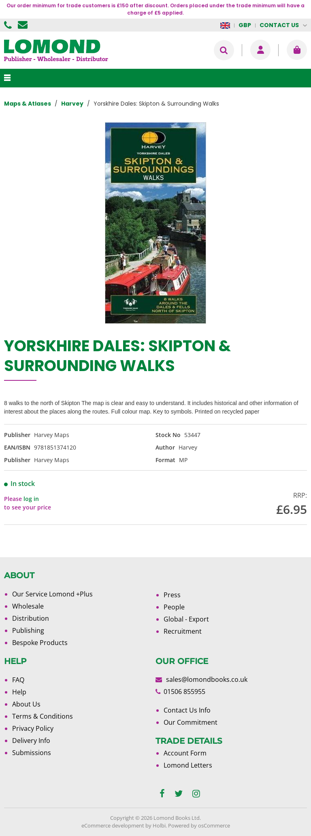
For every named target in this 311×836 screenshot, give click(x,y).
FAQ (18, 679)
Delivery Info (31, 740)
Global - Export (186, 619)
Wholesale (28, 606)
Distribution (30, 618)
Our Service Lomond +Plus (52, 594)
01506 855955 (9, 25)
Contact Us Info (187, 710)
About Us (26, 704)
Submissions (31, 752)
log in (31, 499)
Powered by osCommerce (199, 825)
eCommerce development (112, 825)
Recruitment (183, 631)
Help (19, 691)
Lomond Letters (188, 765)
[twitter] (179, 794)
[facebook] (162, 794)
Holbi (159, 825)
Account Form (185, 753)
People (174, 607)
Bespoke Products (40, 642)
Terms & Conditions (42, 716)
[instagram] (196, 794)
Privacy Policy (32, 728)
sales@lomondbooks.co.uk (206, 679)
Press (172, 594)
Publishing (28, 630)
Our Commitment (190, 722)
